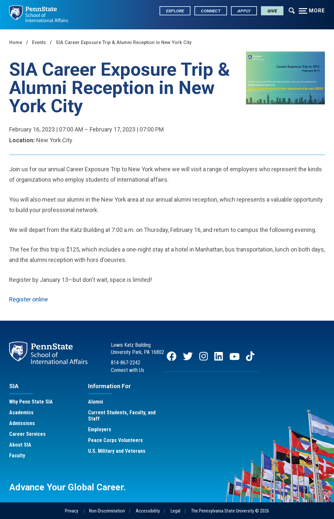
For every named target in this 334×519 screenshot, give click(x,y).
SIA (14, 386)
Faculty (17, 455)
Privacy (71, 511)
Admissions (22, 423)
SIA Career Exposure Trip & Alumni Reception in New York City (123, 42)
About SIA (20, 445)
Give (272, 10)
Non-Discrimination (107, 511)
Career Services (27, 434)
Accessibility (148, 511)
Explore (175, 10)
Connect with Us (127, 370)
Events (39, 42)
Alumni (95, 402)
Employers (99, 429)
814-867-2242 (125, 362)
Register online (28, 299)
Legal (175, 511)
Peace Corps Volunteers (115, 440)
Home (15, 42)
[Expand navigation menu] (291, 10)
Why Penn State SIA (31, 402)
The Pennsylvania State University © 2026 (230, 511)
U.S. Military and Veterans (116, 451)
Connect (210, 10)
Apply (243, 10)
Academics (21, 412)
